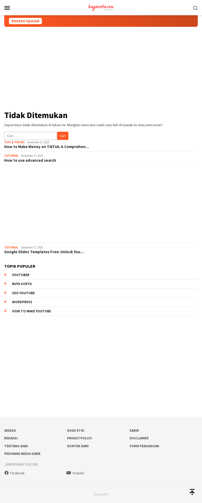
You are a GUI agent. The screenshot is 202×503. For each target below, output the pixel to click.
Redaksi (11, 438)
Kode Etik (75, 430)
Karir (134, 430)
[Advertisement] (101, 68)
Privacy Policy (79, 438)
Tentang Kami (16, 446)
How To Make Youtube (31, 311)
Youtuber (20, 275)
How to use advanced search (30, 160)
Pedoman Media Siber (22, 453)
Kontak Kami (78, 446)
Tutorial (11, 155)
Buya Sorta (22, 284)
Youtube (75, 473)
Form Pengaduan (144, 446)
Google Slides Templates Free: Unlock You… (44, 252)
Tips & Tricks (14, 142)
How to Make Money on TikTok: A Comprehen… (46, 146)
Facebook (14, 473)
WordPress (22, 302)
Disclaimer (139, 438)
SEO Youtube (23, 293)
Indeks (10, 430)
